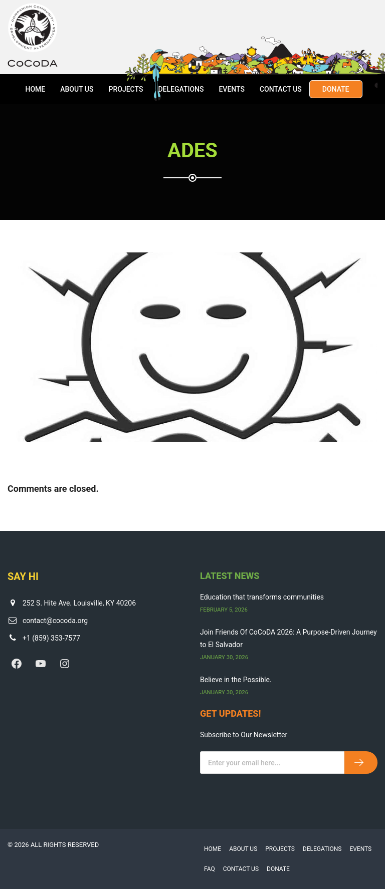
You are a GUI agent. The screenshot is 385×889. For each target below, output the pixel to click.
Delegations (181, 89)
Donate (335, 89)
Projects (125, 89)
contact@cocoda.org (55, 621)
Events (232, 89)
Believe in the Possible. (236, 680)
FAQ (209, 868)
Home (35, 89)
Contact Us (281, 89)
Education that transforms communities (262, 597)
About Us (76, 89)
